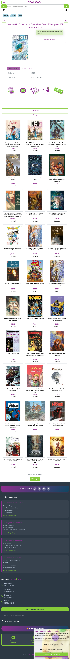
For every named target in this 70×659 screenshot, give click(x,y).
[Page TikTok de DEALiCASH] (39, 489)
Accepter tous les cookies (51, 654)
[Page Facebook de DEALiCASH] (44, 489)
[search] (35, 6)
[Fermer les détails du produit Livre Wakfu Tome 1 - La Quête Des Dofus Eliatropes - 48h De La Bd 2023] (4, 21)
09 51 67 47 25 (9, 591)
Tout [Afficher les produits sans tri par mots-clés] (4, 6)
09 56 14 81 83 (9, 603)
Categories (34, 110)
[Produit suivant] (66, 42)
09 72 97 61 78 (9, 597)
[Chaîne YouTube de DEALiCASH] (48, 489)
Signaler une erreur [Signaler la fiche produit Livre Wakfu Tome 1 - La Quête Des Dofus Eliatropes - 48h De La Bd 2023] (27, 68)
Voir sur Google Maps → (10, 515)
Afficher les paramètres (51, 644)
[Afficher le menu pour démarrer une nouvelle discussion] (35, 609)
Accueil (5, 15)
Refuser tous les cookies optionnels (51, 649)
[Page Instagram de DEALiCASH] (35, 489)
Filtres (35, 115)
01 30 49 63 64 (9, 586)
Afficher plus (35, 479)
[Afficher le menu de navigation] (3, 2)
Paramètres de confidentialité (13, 615)
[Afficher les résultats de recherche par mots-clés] (66, 6)
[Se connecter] (66, 10)
